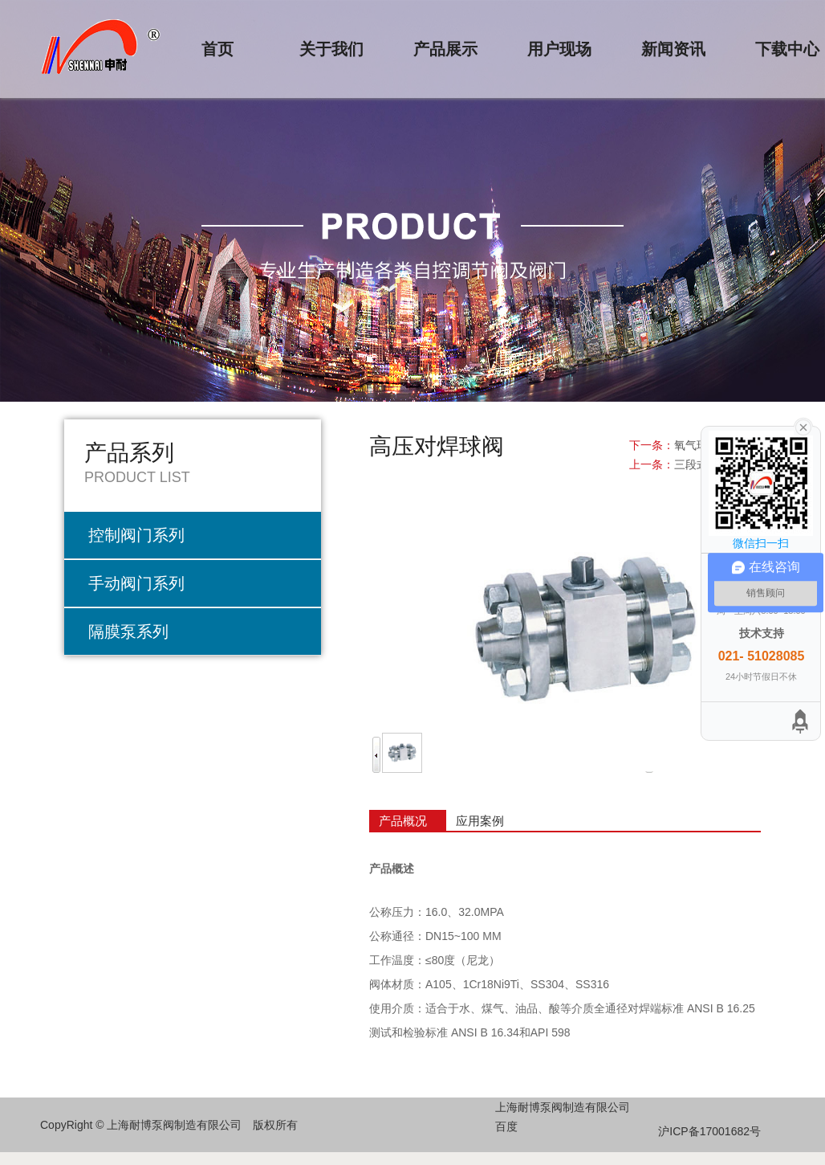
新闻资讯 (673, 49)
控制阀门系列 (136, 535)
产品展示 (445, 49)
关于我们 (331, 49)
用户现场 (559, 49)
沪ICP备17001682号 (709, 1131)
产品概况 (403, 821)
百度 (506, 1126)
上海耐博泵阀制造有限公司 (562, 1107)
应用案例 (480, 821)
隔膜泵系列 (128, 631)
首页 (217, 49)
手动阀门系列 (136, 583)
